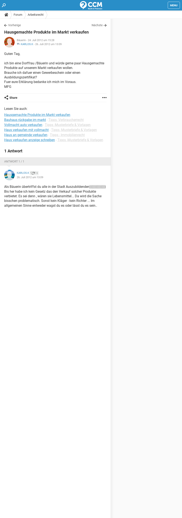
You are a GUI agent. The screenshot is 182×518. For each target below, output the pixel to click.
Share (13, 97)
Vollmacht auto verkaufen (23, 125)
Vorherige (14, 25)
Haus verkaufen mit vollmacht (26, 130)
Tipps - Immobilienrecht (67, 135)
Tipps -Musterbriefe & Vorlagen (68, 125)
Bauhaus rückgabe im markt (25, 120)
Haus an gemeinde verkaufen (25, 135)
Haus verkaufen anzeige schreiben (29, 140)
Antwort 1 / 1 (14, 161)
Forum (18, 14)
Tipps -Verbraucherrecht (66, 120)
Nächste (97, 25)
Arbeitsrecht (36, 14)
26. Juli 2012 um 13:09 (48, 44)
